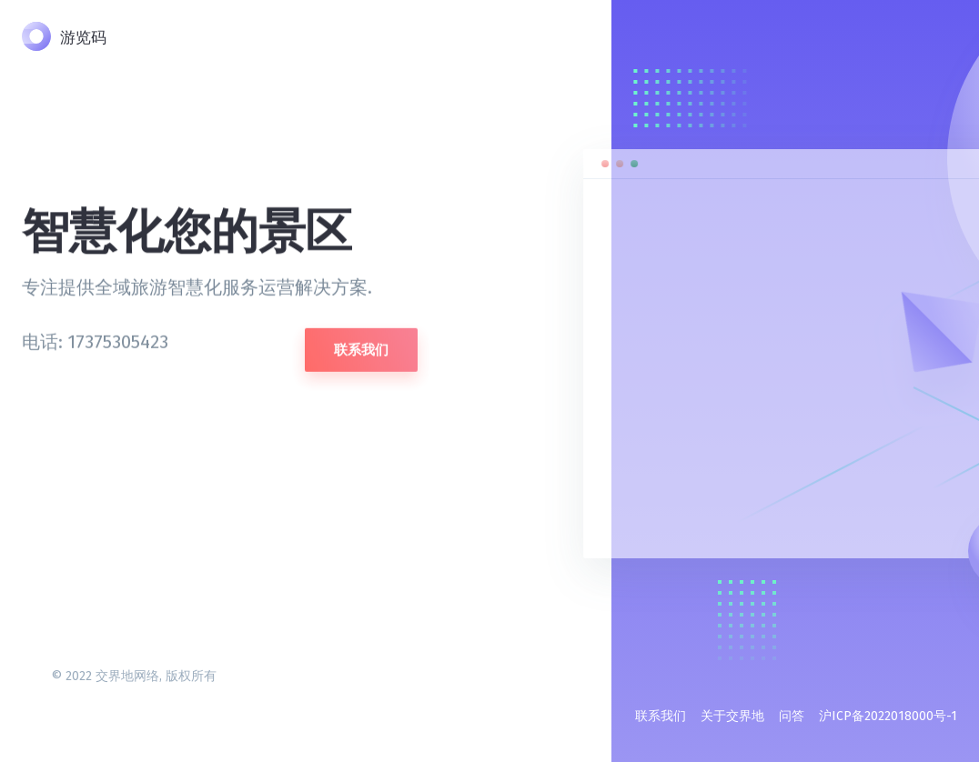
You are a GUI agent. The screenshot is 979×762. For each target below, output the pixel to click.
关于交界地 (732, 716)
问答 (791, 716)
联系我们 (361, 346)
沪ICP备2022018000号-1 (888, 716)
